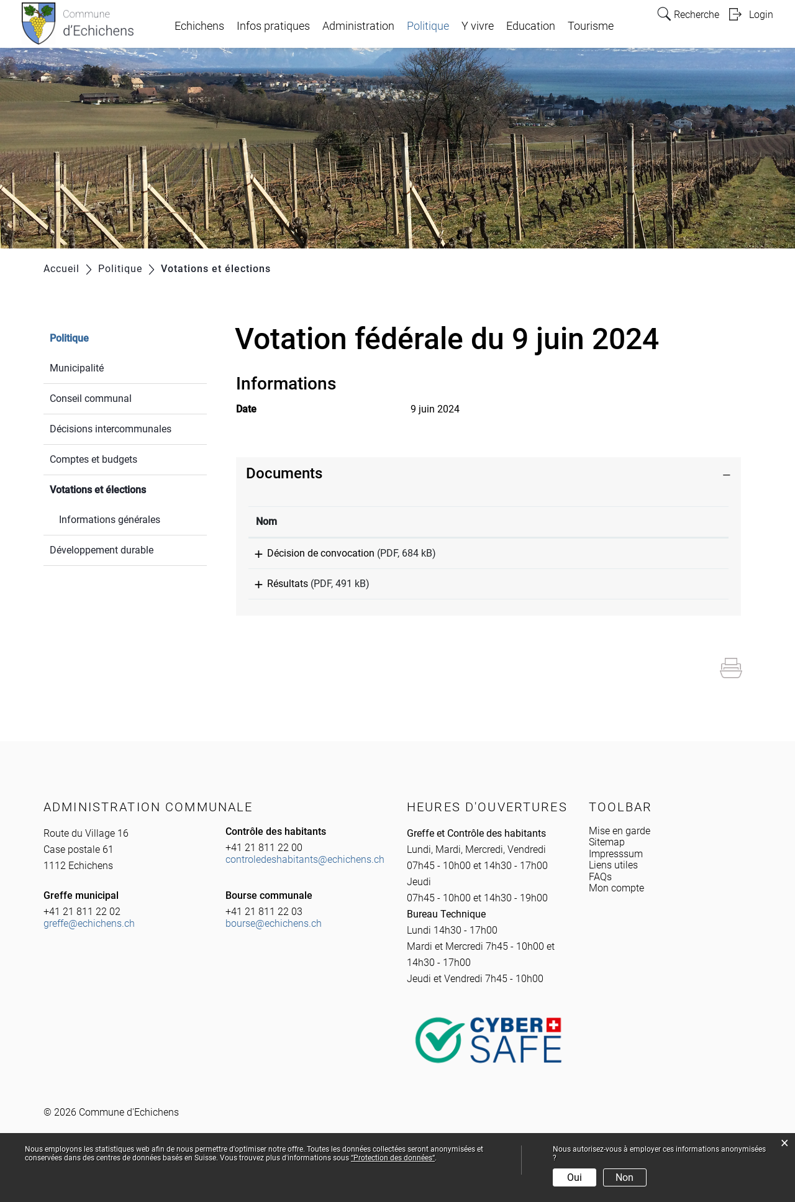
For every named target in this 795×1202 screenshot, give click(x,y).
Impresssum (616, 862)
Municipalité (77, 368)
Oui (574, 1177)
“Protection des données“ (393, 1158)
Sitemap (607, 851)
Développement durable (101, 550)
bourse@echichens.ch (273, 932)
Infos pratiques (273, 26)
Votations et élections (127, 488)
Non (625, 1177)
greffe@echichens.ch (89, 932)
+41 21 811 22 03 (263, 920)
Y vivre (477, 26)
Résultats (276, 588)
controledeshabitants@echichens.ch (304, 868)
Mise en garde (619, 839)
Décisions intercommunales (110, 429)
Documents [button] (284, 473)
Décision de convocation (309, 553)
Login (761, 14)
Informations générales (109, 520)
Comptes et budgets (93, 459)
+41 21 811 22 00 (263, 856)
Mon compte (616, 897)
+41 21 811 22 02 (81, 920)
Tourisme (591, 26)
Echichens (199, 26)
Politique (428, 26)
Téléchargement (651, 555)
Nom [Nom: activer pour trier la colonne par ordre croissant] (266, 521)
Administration (358, 26)
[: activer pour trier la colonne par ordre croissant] (651, 522)
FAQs (600, 885)
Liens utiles (613, 874)
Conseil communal (91, 398)
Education (530, 26)
